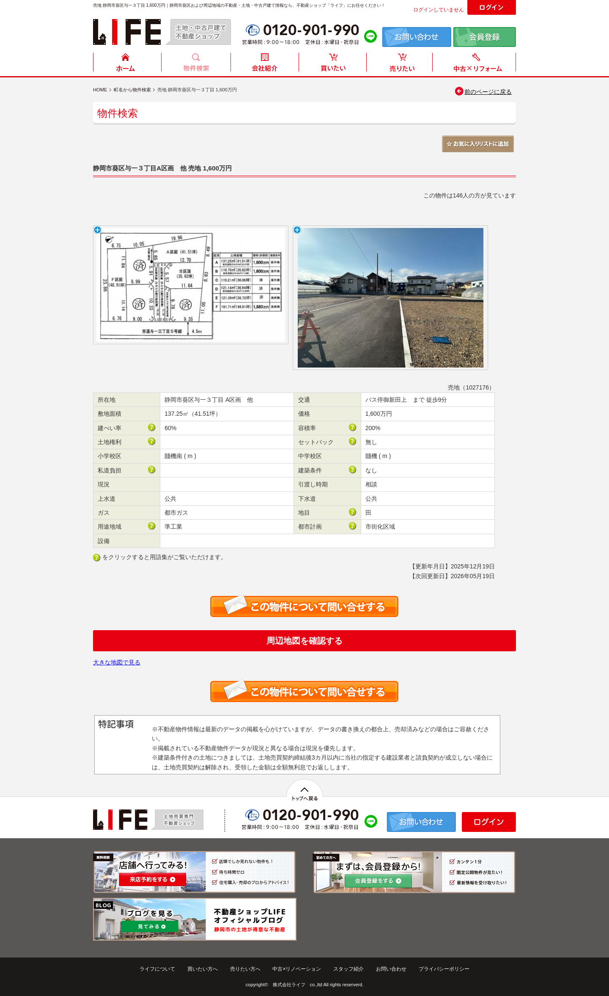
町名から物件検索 (132, 89)
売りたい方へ (245, 969)
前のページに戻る (483, 91)
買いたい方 (333, 64)
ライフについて (157, 969)
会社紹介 (264, 64)
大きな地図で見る (116, 662)
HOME (127, 64)
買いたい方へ (202, 969)
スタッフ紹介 (348, 969)
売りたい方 (401, 64)
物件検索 (196, 64)
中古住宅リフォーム (476, 64)
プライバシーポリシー (444, 969)
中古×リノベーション (296, 969)
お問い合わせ (391, 969)
